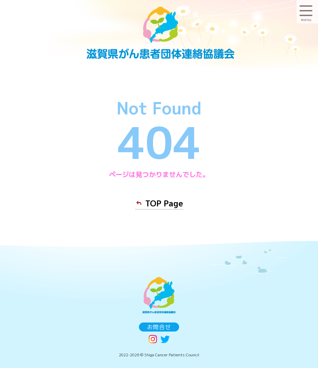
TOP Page (164, 203)
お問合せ (159, 327)
